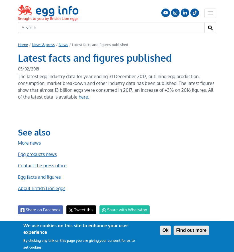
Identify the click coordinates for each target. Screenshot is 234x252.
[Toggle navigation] (210, 13)
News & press (43, 44)
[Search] (111, 27)
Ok (165, 230)
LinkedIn (185, 13)
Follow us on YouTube (165, 13)
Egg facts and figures (39, 177)
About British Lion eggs (41, 188)
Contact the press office (42, 165)
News (62, 44)
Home (23, 44)
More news (29, 143)
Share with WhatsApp (122, 210)
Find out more (191, 230)
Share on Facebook (40, 210)
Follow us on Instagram (175, 13)
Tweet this (79, 209)
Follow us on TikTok (194, 13)
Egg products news (37, 154)
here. (83, 97)
